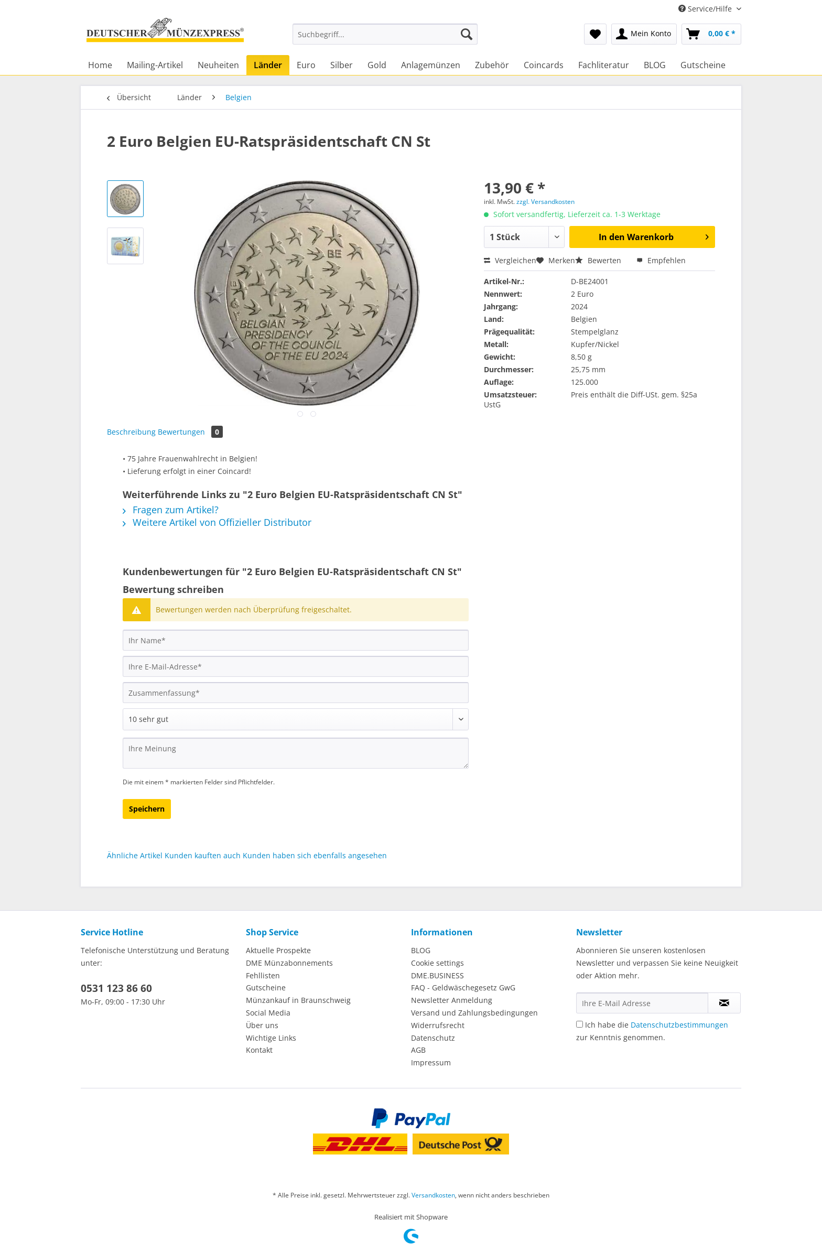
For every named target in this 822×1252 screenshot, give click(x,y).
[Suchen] (467, 34)
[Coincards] (543, 65)
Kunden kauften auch (203, 855)
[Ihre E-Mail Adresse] (642, 1002)
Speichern (147, 809)
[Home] (100, 65)
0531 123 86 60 (116, 988)
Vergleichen (510, 260)
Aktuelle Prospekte (278, 950)
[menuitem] (385, 39)
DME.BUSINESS (437, 975)
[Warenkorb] (711, 34)
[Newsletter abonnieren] (724, 1002)
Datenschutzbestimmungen (679, 1025)
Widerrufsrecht (437, 1025)
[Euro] (306, 65)
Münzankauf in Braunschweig (298, 1000)
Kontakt (259, 1050)
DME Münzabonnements (289, 963)
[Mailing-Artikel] (155, 65)
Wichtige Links (271, 1038)
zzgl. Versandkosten (545, 201)
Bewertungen (190, 432)
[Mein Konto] (644, 34)
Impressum (431, 1062)
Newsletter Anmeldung (451, 1000)
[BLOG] (654, 65)
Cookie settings (437, 963)
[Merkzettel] (595, 34)
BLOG (420, 950)
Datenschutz (433, 1038)
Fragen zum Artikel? (171, 509)
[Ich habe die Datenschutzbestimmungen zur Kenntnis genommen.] (579, 1024)
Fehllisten (263, 975)
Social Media (268, 1013)
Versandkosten (433, 1195)
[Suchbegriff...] (385, 34)
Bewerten (599, 260)
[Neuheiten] (218, 65)
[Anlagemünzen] (431, 65)
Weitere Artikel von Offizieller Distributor (217, 522)
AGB (418, 1050)
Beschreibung (131, 432)
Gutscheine (266, 987)
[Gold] (377, 65)
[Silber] (341, 65)
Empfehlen (661, 260)
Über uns (262, 1025)
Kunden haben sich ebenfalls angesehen (315, 855)
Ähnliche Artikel (135, 855)
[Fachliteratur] (603, 65)
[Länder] (267, 65)
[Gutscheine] (703, 65)
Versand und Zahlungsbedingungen (474, 1013)
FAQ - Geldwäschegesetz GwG (463, 987)
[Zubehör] (492, 65)
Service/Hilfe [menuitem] (706, 9)
